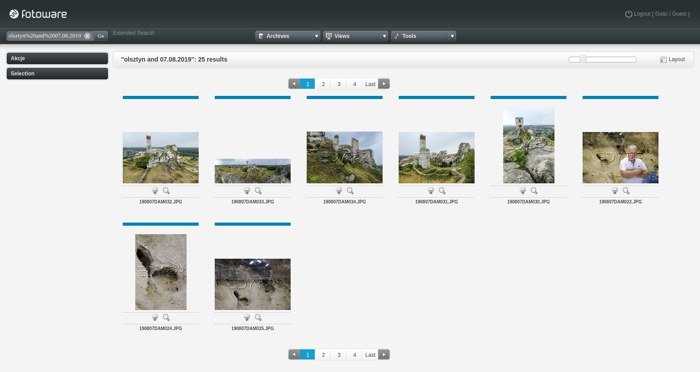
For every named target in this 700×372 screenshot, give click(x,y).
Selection (22, 73)
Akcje (18, 58)
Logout (642, 14)
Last (370, 84)
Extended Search (133, 33)
